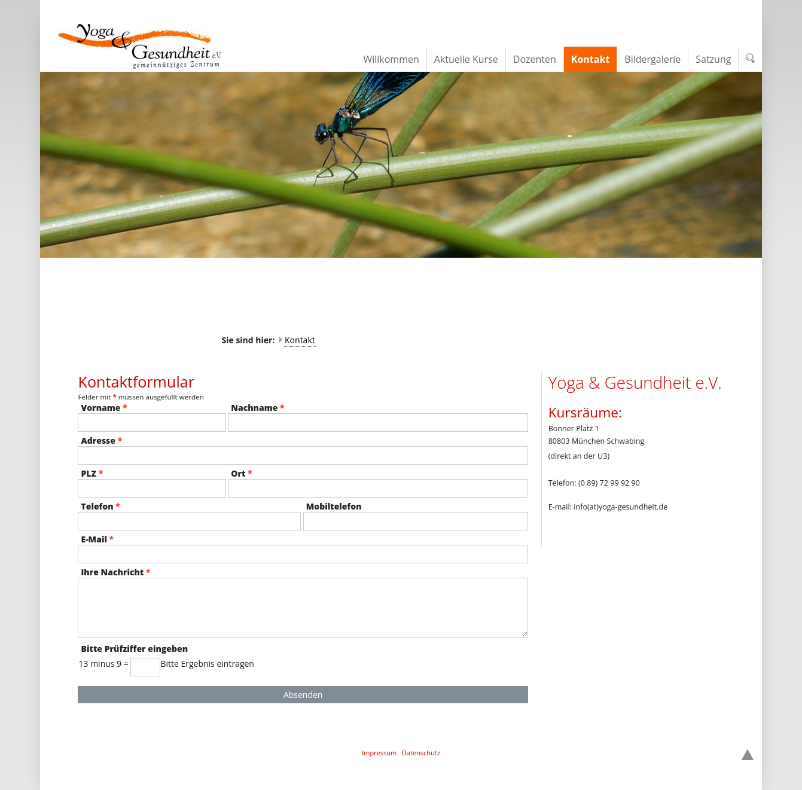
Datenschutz (421, 752)
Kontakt (300, 340)
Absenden (303, 694)
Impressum (379, 752)
